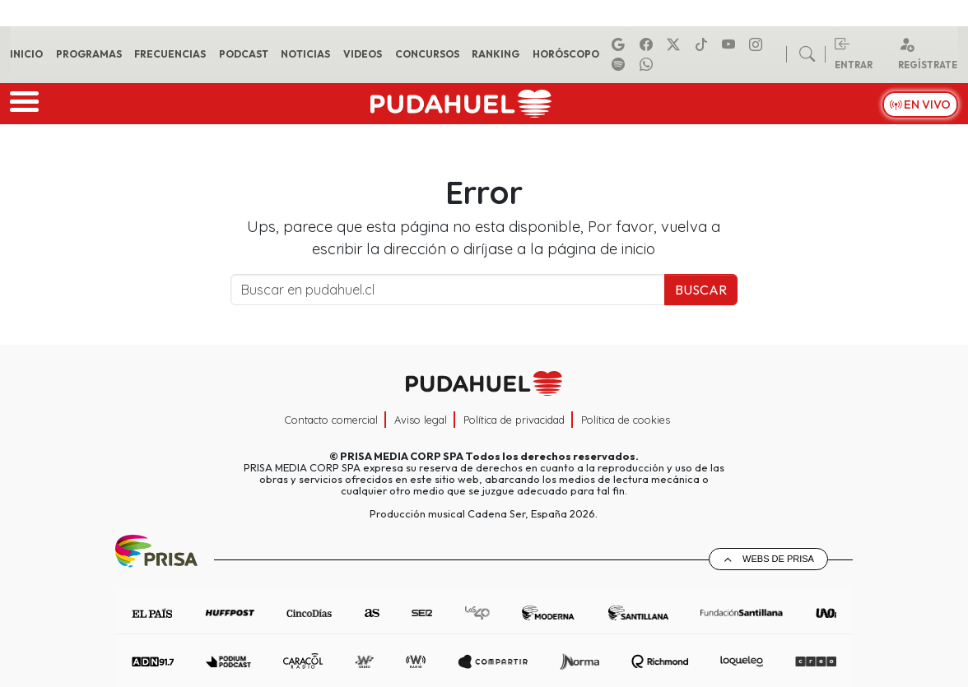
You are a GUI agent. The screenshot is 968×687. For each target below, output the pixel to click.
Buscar (701, 289)
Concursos (427, 54)
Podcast (243, 54)
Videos (362, 54)
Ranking (495, 54)
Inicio (26, 54)
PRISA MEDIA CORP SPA (401, 455)
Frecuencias (170, 54)
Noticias (305, 54)
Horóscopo (566, 54)
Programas (89, 54)
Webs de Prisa (778, 559)
